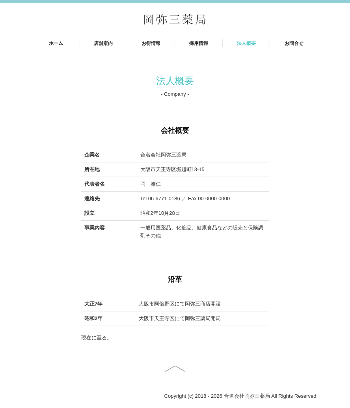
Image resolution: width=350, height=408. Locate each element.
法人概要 (246, 43)
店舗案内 (103, 43)
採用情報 (198, 43)
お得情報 (150, 43)
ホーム (56, 43)
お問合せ (294, 43)
